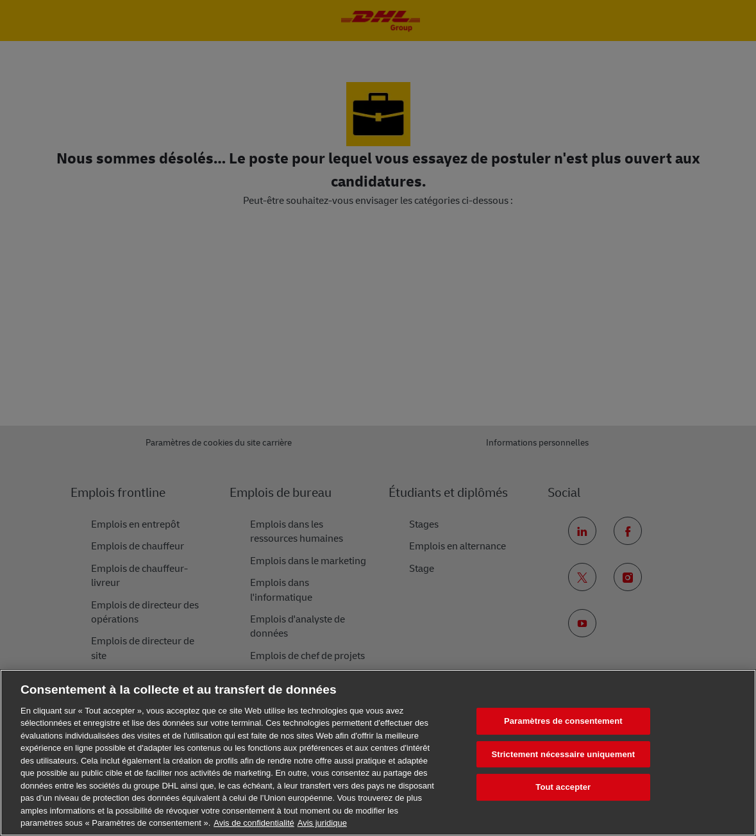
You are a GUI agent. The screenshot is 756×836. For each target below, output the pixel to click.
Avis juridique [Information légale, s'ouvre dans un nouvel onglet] (322, 823)
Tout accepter (563, 787)
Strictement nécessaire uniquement (563, 754)
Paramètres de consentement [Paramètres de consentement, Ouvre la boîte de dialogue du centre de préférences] (563, 721)
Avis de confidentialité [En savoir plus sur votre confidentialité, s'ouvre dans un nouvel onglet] (254, 823)
